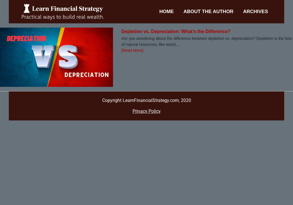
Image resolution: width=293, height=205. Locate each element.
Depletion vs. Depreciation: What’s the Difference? (176, 31)
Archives (255, 11)
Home (166, 11)
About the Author (208, 11)
